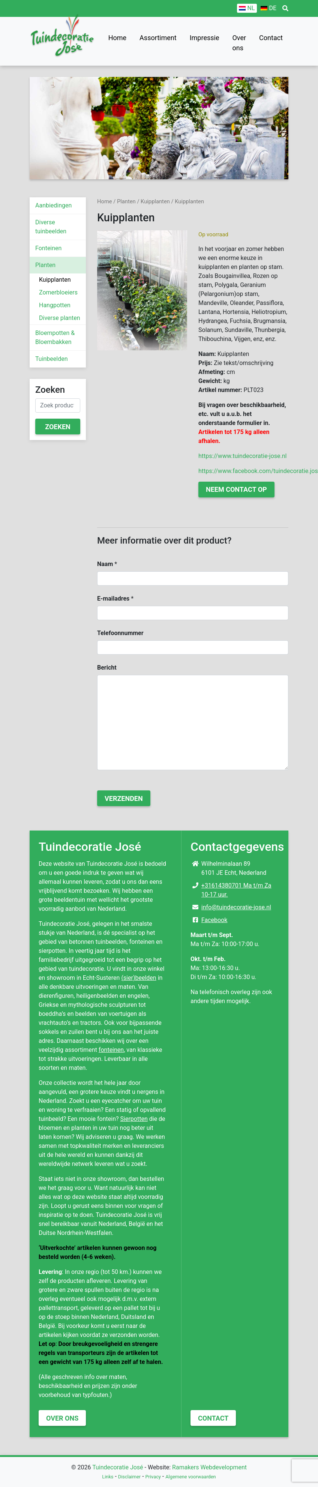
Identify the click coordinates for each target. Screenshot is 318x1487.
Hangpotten (54, 305)
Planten (45, 265)
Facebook (214, 920)
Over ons (239, 43)
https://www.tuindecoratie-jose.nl (242, 456)
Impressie (204, 38)
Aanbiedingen (53, 205)
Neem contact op (236, 489)
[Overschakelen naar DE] (268, 8)
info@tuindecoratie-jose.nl (236, 907)
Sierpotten (134, 1118)
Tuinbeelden (51, 358)
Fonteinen (48, 248)
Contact (271, 38)
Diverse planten (59, 317)
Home (117, 38)
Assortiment (158, 38)
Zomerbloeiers (58, 292)
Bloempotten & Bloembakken (55, 337)
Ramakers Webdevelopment (209, 1467)
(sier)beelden (138, 977)
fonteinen (111, 1049)
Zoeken (57, 427)
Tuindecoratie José (117, 1467)
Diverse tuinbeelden (50, 227)
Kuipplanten (55, 279)
